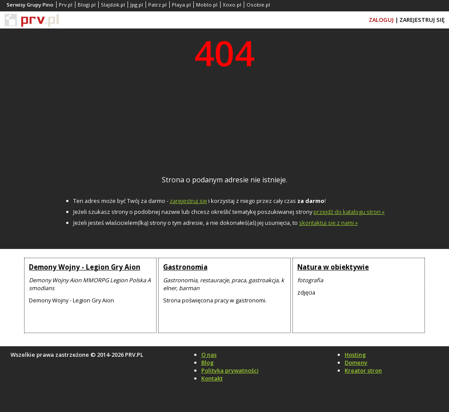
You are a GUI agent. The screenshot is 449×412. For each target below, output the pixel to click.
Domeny (356, 362)
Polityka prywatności (230, 370)
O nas (209, 355)
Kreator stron (363, 370)
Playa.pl (181, 4)
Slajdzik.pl (113, 4)
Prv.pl (65, 4)
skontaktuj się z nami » (328, 223)
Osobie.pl (258, 4)
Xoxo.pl (232, 4)
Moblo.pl (206, 4)
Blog (207, 362)
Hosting (355, 355)
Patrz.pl (157, 4)
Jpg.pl (136, 4)
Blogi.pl (87, 4)
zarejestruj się (188, 201)
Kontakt (212, 378)
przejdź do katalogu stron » (349, 212)
